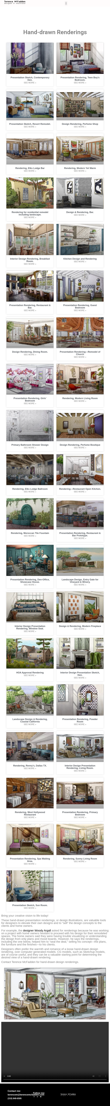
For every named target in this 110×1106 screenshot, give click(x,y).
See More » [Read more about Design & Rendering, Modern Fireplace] (80, 629)
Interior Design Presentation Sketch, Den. (80, 673)
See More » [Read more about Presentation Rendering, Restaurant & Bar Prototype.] (80, 538)
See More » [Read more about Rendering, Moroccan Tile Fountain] (30, 536)
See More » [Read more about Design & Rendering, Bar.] (80, 215)
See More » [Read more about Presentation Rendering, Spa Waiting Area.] (30, 864)
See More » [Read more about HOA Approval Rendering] (30, 675)
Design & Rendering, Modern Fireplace (80, 626)
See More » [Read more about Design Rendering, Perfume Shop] (80, 127)
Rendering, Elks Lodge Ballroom (30, 489)
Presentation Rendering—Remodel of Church (80, 353)
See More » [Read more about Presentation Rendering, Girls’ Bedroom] (30, 403)
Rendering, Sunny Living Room (80, 858)
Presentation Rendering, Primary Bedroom (80, 813)
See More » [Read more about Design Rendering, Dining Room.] (30, 355)
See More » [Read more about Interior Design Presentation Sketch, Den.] (80, 678)
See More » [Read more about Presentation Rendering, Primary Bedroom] (80, 817)
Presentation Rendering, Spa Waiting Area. (30, 859)
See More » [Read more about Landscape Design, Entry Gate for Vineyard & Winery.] (80, 585)
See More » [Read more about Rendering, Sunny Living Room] (80, 861)
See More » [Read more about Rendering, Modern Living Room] (80, 401)
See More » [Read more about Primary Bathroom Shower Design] (30, 448)
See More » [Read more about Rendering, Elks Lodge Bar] (30, 171)
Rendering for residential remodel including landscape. (30, 213)
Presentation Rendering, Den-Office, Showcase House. (30, 580)
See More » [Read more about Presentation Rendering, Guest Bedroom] (80, 310)
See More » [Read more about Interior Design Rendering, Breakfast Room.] (30, 264)
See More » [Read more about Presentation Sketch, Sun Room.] (30, 908)
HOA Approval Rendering (30, 672)
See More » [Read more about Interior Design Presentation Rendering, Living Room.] (80, 771)
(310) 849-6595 (14, 1098)
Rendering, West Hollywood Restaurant (30, 813)
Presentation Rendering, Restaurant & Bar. (30, 306)
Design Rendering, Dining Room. (30, 352)
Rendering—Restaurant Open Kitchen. (80, 489)
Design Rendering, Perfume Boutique (80, 445)
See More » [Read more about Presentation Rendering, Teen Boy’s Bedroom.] (80, 83)
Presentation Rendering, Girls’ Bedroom (29, 399)
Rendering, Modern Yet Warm (80, 168)
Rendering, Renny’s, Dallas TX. (30, 765)
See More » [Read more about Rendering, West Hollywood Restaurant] (30, 817)
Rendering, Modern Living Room (80, 398)
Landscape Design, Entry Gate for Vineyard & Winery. (80, 580)
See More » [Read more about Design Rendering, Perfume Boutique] (80, 448)
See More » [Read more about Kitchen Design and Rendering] (80, 261)
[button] (66, 3)
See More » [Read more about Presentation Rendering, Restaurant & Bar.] (30, 310)
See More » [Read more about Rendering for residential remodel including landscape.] (30, 217)
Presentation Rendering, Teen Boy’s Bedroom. (79, 78)
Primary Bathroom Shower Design (30, 445)
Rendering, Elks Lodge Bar (30, 168)
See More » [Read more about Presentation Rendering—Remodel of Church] (80, 357)
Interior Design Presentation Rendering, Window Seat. (30, 627)
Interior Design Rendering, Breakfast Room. (30, 260)
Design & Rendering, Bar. (80, 212)
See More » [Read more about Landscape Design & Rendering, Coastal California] (30, 724)
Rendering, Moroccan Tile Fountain (30, 533)
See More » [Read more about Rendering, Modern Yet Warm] (80, 171)
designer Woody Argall (37, 930)
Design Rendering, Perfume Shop (80, 124)
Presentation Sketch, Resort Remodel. (30, 124)
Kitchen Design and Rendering (80, 259)
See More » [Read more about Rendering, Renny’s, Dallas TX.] (30, 768)
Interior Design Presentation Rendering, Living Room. (80, 766)
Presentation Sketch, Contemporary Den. (30, 78)
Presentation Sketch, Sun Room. (30, 905)
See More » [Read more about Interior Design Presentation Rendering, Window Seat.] (30, 631)
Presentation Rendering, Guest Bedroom (80, 306)
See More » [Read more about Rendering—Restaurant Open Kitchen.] (80, 492)
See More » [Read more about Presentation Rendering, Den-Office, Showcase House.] (30, 585)
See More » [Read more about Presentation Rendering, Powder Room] (80, 724)
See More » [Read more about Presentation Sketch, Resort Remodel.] (30, 127)
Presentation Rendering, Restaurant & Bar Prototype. (80, 534)
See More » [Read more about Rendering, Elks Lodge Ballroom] (30, 492)
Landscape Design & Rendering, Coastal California (30, 720)
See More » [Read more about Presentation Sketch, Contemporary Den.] (30, 83)
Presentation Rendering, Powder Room (80, 720)
